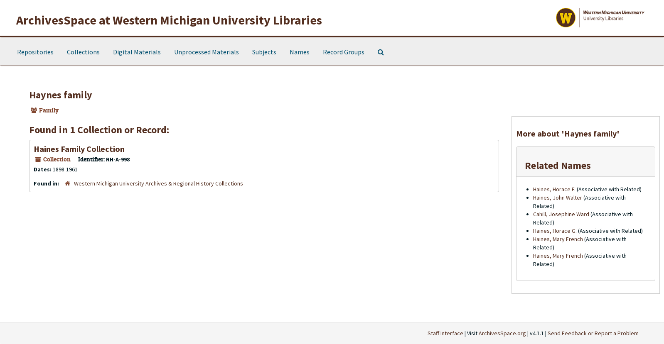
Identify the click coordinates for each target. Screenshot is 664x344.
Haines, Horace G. (555, 230)
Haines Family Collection (79, 149)
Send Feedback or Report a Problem (593, 333)
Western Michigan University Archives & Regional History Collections (158, 183)
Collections (83, 52)
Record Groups (343, 52)
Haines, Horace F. (554, 189)
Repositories (35, 52)
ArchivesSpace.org (502, 333)
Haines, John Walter (557, 197)
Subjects (264, 52)
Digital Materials (137, 52)
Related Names (558, 165)
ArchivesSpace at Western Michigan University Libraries (169, 20)
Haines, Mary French (558, 239)
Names (300, 52)
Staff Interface (445, 333)
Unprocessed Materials (206, 52)
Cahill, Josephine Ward (561, 214)
